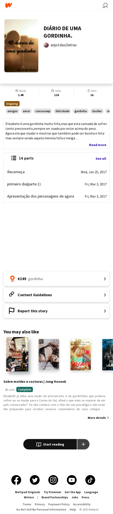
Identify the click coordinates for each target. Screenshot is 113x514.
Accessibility (82, 504)
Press (85, 497)
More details (97, 418)
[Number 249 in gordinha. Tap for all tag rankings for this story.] (56, 279)
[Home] (54, 5)
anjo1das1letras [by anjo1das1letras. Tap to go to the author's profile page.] (64, 44)
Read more (97, 145)
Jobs (75, 497)
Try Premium (52, 492)
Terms (27, 504)
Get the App (73, 492)
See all (101, 158)
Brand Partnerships (55, 497)
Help (73, 509)
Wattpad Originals (27, 492)
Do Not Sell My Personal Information (41, 509)
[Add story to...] (83, 444)
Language (91, 492)
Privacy (40, 504)
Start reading (50, 444)
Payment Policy (59, 504)
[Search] (105, 5)
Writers (29, 497)
